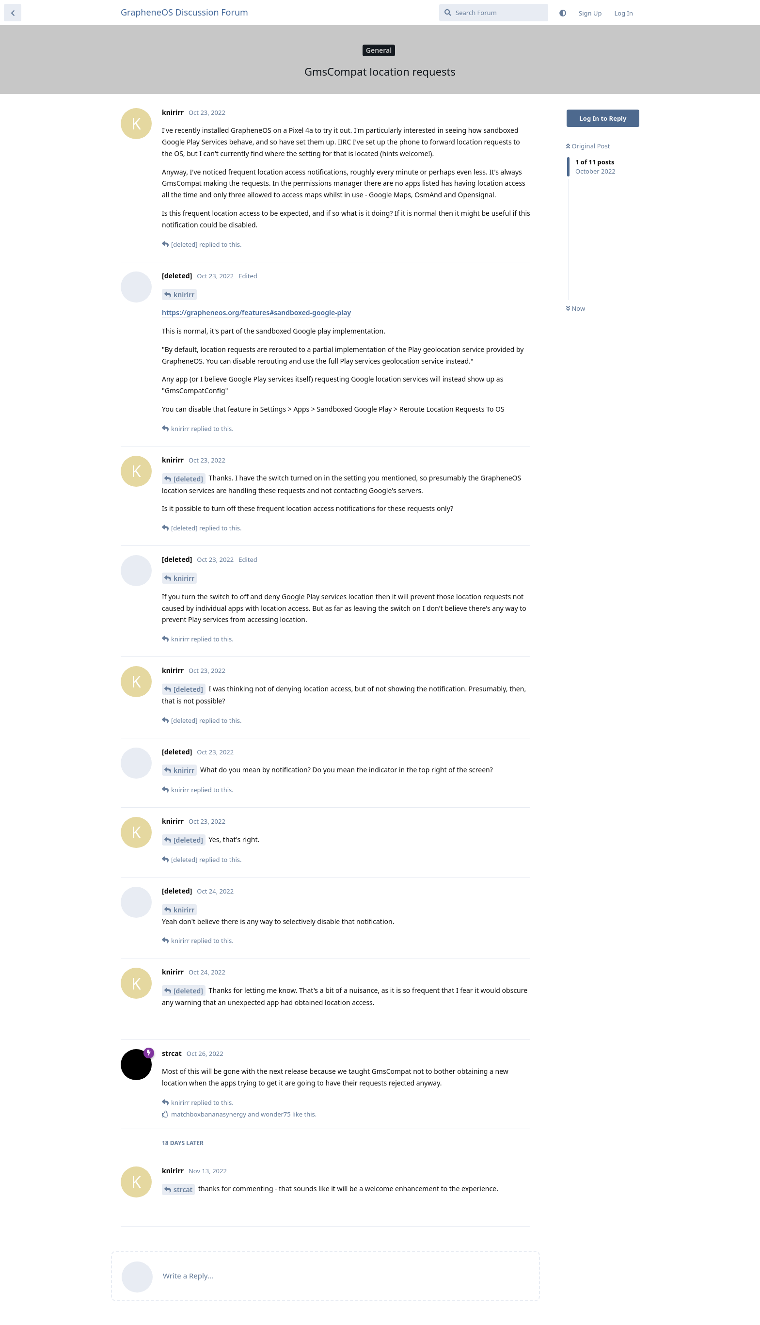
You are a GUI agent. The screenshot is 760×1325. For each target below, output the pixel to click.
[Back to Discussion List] (12, 12)
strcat (183, 1189)
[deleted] (188, 478)
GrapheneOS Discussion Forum (184, 12)
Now (575, 308)
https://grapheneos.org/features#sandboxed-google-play (256, 312)
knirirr (184, 294)
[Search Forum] (493, 12)
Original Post (588, 146)
